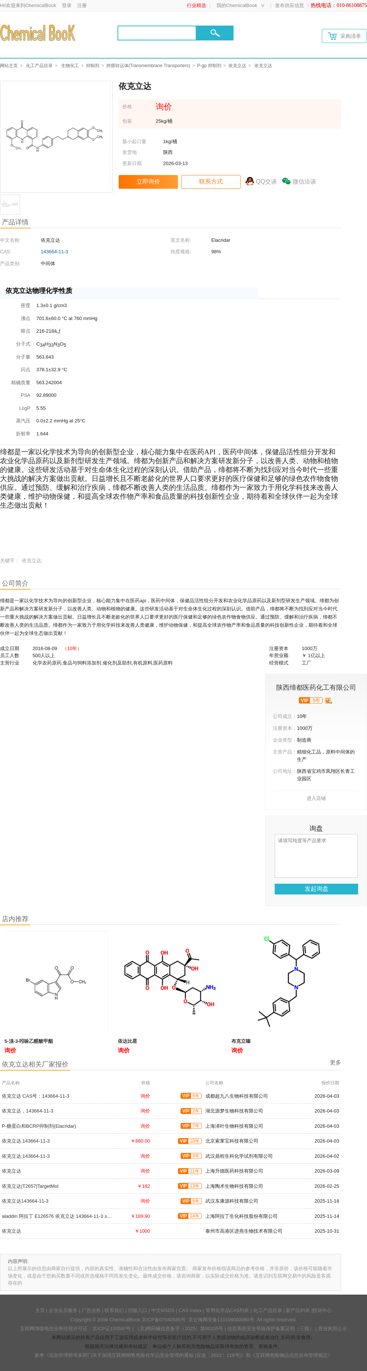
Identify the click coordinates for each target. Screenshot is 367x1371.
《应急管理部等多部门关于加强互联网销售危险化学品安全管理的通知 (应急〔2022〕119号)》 (145, 1355)
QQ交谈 (266, 181)
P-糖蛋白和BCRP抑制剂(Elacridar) (39, 1126)
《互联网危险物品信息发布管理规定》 (292, 1355)
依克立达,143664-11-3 (26, 1141)
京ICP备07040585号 (164, 1319)
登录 (67, 5)
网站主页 (9, 65)
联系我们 (114, 1310)
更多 (335, 1062)
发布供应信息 (289, 5)
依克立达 (237, 65)
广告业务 (91, 1310)
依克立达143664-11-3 (25, 1201)
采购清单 (344, 36)
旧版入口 (137, 1310)
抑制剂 (92, 65)
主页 (40, 1310)
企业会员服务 (63, 1310)
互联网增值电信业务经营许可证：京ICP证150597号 (75, 1328)
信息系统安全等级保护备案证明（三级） (270, 1328)
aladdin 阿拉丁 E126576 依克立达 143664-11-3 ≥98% (59, 1216)
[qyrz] (328, 700)
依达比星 (127, 1041)
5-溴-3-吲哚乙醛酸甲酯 (28, 1041)
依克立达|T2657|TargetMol (30, 1186)
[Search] (157, 33)
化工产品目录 (39, 65)
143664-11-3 (54, 251)
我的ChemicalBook (236, 5)
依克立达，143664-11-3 (27, 1111)
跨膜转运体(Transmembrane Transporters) (148, 65)
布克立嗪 (241, 1041)
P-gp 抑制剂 (209, 65)
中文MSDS (163, 1310)
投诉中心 (322, 1310)
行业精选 (196, 5)
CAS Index (190, 1310)
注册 (82, 5)
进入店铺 (316, 798)
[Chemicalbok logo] (38, 32)
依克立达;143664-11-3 (26, 1156)
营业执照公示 (332, 1328)
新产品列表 (298, 1310)
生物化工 (70, 65)
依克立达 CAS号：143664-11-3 (35, 1096)
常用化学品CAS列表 (227, 1310)
